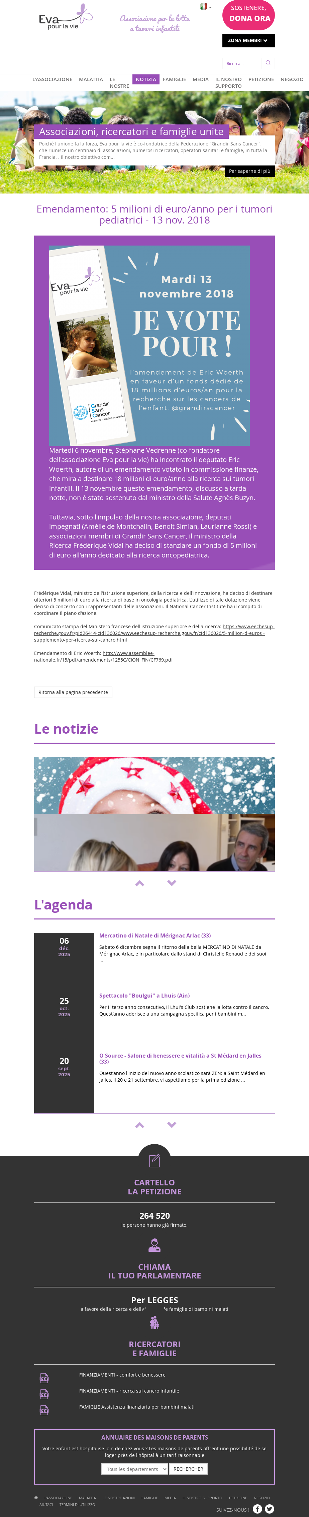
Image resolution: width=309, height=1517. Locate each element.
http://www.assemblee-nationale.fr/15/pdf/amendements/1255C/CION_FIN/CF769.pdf (103, 656)
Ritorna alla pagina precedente (73, 692)
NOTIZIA (146, 79)
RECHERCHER (188, 1469)
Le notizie (66, 728)
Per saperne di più (250, 171)
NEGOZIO (292, 79)
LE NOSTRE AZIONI (119, 86)
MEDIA (201, 79)
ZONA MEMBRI (248, 40)
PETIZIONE (261, 79)
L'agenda (63, 904)
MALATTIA (91, 79)
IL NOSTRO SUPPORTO (228, 82)
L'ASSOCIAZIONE (52, 79)
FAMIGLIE (174, 79)
